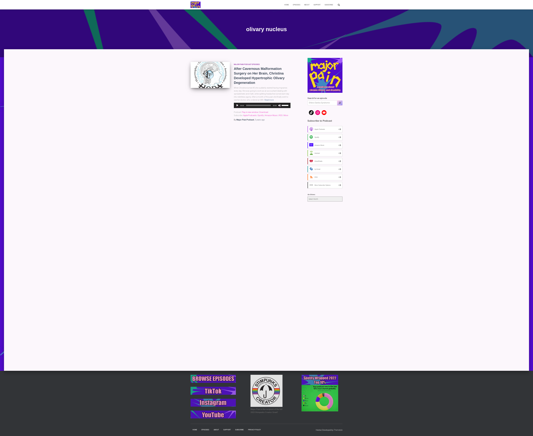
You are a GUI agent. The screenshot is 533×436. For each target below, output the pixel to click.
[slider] (258, 105)
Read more (269, 100)
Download (263, 112)
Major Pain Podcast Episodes (247, 64)
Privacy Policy (254, 430)
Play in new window (250, 112)
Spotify (261, 115)
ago (260, 120)
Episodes (296, 5)
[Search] (339, 102)
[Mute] (279, 105)
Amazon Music (271, 115)
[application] (262, 105)
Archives (311, 195)
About (307, 5)
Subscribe (329, 5)
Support (317, 5)
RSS (280, 115)
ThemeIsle (338, 430)
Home (286, 5)
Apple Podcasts (250, 115)
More (286, 115)
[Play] (237, 105)
